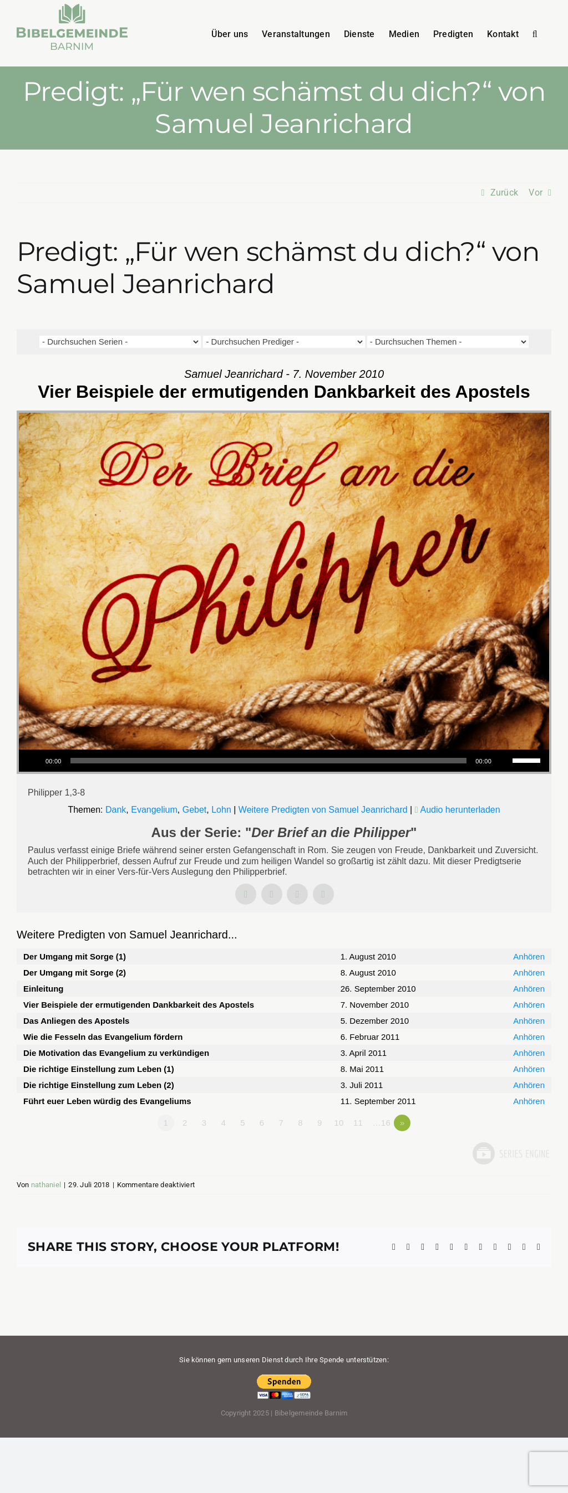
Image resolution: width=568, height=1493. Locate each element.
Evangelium (154, 809)
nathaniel (46, 1185)
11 (358, 1122)
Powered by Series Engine (510, 1153)
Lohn (221, 809)
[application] (284, 761)
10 (338, 1122)
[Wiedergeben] (33, 760)
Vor (535, 192)
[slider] (268, 760)
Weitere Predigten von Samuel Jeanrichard (323, 809)
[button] (534, 33)
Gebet (194, 809)
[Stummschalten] (503, 760)
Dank (115, 809)
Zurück (504, 192)
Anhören (529, 956)
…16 (381, 1122)
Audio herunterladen (460, 809)
